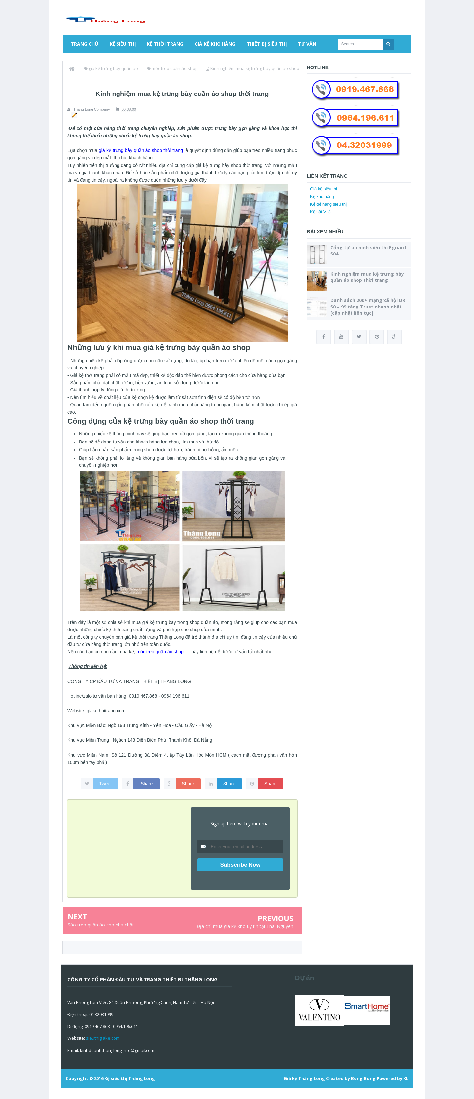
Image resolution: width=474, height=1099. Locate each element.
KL (405, 1078)
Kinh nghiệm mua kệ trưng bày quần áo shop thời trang (367, 277)
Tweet (105, 783)
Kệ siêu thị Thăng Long (129, 1078)
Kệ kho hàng (322, 196)
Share (147, 783)
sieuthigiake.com (102, 1038)
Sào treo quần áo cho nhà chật (101, 925)
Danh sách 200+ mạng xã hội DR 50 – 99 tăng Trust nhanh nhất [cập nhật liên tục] (367, 306)
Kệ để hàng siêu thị (328, 204)
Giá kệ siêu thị (323, 188)
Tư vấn (307, 44)
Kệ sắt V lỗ (320, 211)
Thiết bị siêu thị (267, 44)
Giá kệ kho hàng (215, 44)
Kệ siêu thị (123, 44)
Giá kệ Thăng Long (304, 1078)
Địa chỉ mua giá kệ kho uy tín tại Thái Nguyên (245, 926)
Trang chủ (84, 44)
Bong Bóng (363, 1078)
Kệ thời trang (165, 44)
